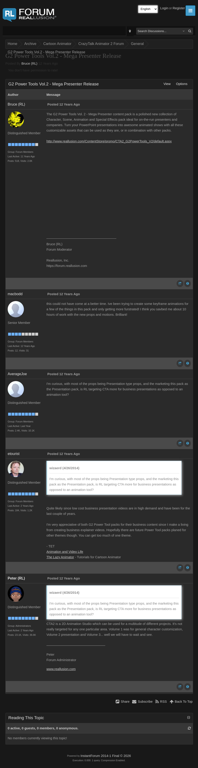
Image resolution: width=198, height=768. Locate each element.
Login (164, 8)
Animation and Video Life (64, 552)
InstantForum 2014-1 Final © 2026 (106, 756)
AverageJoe (17, 374)
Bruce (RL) (29, 63)
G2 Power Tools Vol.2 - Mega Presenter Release (46, 52)
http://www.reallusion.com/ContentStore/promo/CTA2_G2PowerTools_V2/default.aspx (109, 141)
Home (12, 44)
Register (179, 8)
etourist (13, 454)
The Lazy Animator (60, 557)
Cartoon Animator (57, 44)
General (137, 44)
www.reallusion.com (61, 669)
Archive (30, 44)
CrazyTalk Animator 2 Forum (101, 44)
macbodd (15, 294)
